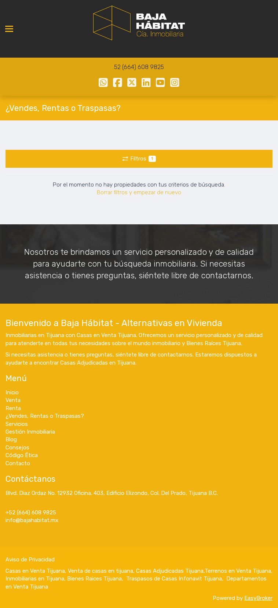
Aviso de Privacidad (30, 559)
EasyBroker (258, 598)
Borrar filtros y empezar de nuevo (139, 192)
